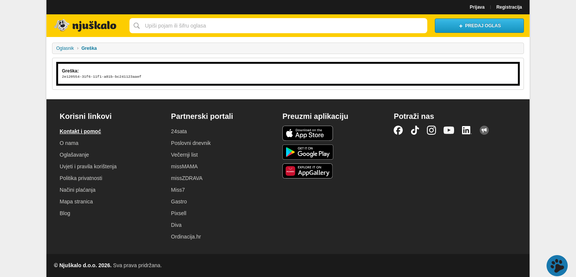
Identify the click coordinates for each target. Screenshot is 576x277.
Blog (65, 213)
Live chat (557, 265)
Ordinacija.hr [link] (186, 237)
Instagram (431, 130)
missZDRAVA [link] (186, 178)
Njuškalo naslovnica (86, 25)
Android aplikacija (307, 152)
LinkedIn (467, 130)
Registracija (509, 7)
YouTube (449, 130)
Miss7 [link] (178, 190)
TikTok (414, 130)
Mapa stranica (76, 202)
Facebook (398, 130)
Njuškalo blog (484, 130)
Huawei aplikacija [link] (307, 171)
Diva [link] (176, 225)
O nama (69, 143)
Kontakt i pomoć (80, 131)
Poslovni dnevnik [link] (191, 143)
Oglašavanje (74, 155)
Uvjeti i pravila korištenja (88, 166)
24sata (179, 131)
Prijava (477, 7)
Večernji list (184, 155)
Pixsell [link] (178, 213)
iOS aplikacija (307, 133)
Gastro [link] (179, 202)
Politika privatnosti (81, 178)
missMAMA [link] (184, 166)
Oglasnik (65, 48)
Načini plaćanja (77, 190)
